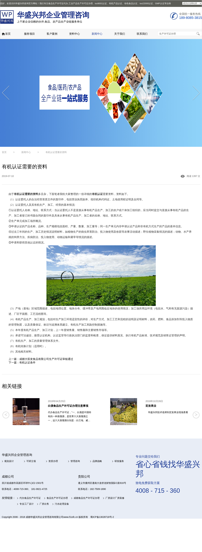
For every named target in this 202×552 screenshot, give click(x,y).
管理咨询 (75, 461)
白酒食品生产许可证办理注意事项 (68, 405)
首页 (6, 34)
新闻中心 (97, 33)
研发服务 (119, 461)
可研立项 (31, 461)
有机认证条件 (27, 362)
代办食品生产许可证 (30, 498)
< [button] (6, 414)
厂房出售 (44, 504)
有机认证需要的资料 (56, 152)
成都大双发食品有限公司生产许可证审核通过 (46, 359)
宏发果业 (150, 405)
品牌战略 (97, 461)
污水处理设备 (62, 504)
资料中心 (74, 33)
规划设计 (9, 461)
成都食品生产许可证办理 (87, 498)
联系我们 (142, 33)
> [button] (196, 414)
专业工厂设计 (27, 504)
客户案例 (52, 33)
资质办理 (53, 461)
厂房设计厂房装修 (114, 498)
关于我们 (119, 33)
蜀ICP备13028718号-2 (102, 517)
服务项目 (29, 33)
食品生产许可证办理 (57, 498)
